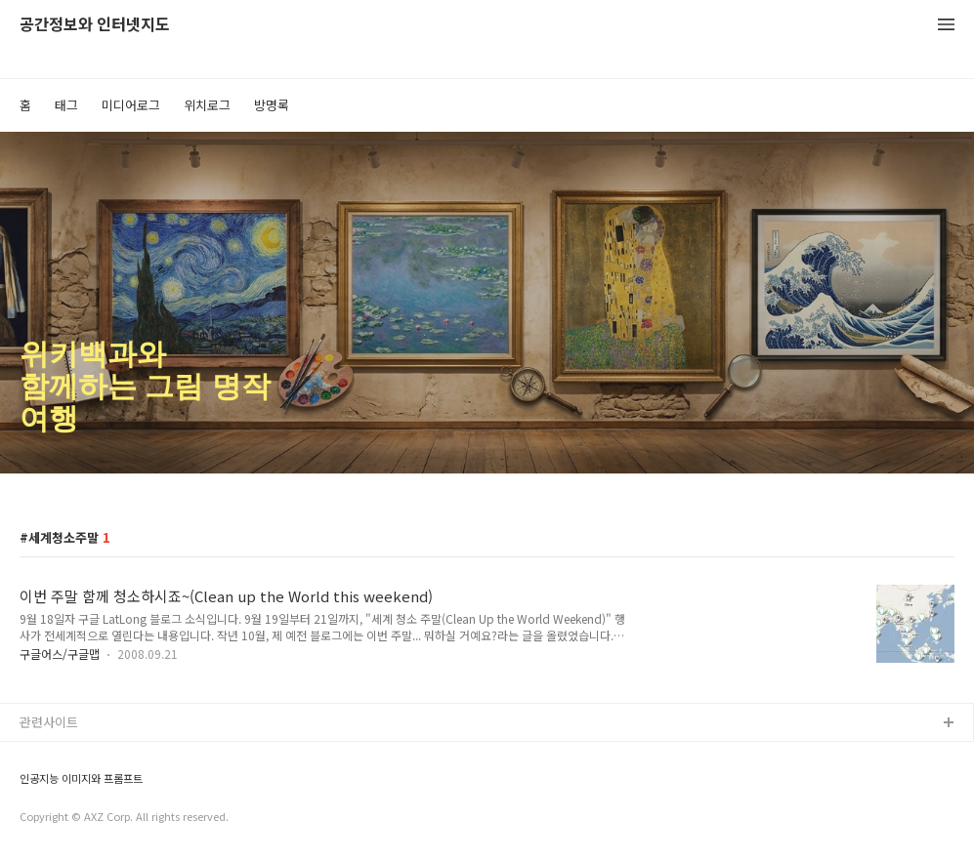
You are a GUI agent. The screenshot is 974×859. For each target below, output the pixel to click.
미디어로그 (131, 105)
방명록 (271, 105)
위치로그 (207, 105)
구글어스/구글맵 (60, 653)
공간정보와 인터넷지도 (95, 25)
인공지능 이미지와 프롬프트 (81, 778)
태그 (66, 105)
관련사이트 (49, 722)
